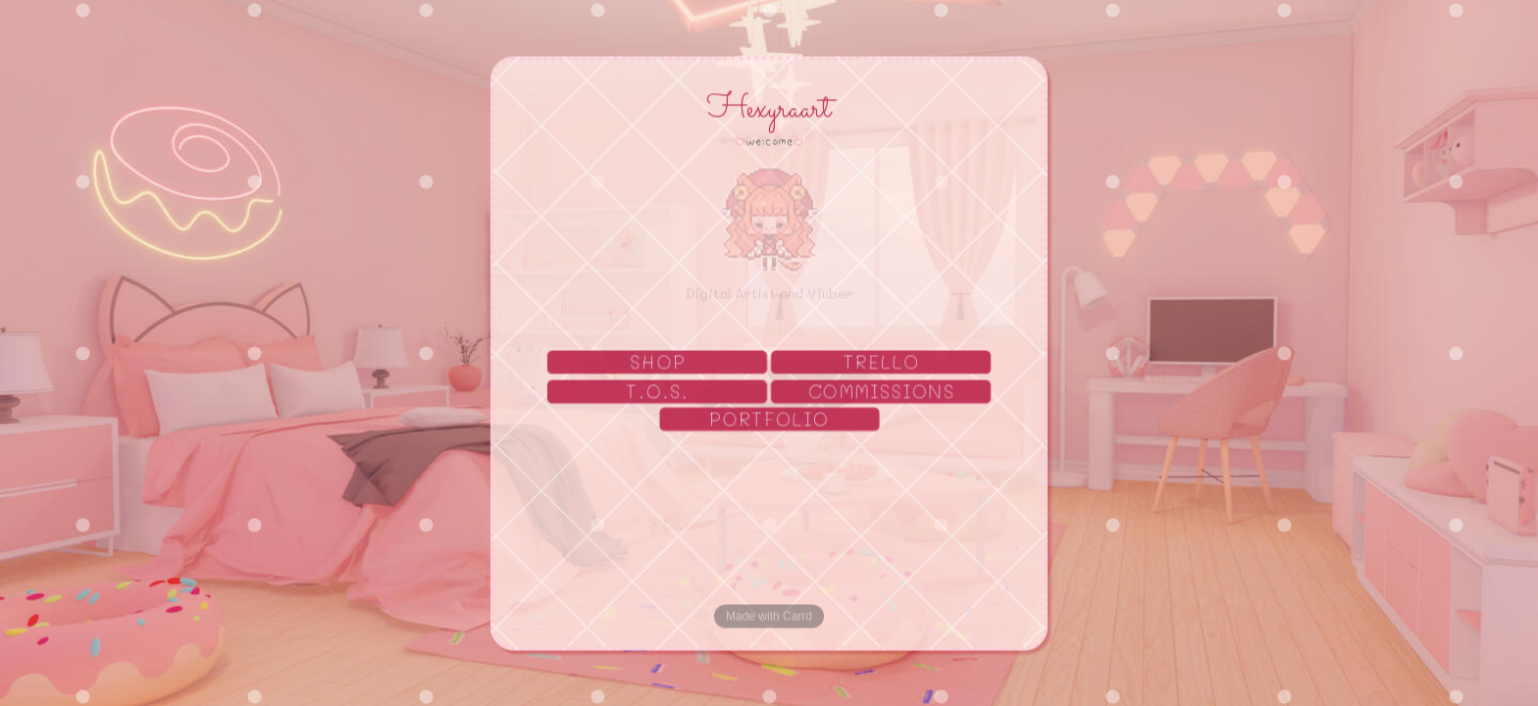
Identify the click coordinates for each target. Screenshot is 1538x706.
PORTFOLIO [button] (770, 419)
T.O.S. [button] (657, 391)
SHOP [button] (657, 363)
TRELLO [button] (882, 363)
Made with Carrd (769, 617)
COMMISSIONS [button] (882, 391)
